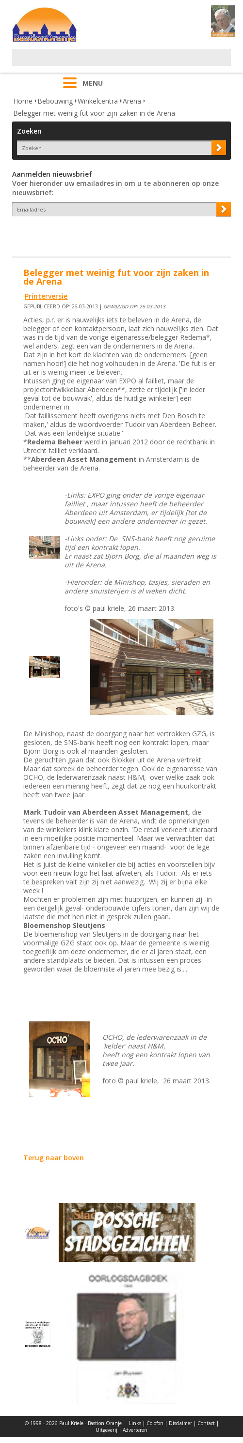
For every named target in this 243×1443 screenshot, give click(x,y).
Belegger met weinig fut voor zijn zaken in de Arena (94, 113)
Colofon (154, 1423)
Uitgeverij (106, 1430)
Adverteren (135, 1430)
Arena (132, 101)
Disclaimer (180, 1423)
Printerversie (46, 296)
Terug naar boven (53, 1157)
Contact (206, 1423)
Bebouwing (55, 101)
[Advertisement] (125, 63)
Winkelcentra (98, 101)
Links (135, 1423)
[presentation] (69, 233)
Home (22, 101)
